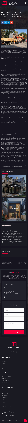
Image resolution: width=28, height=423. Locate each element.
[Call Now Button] (25, 420)
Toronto (3, 390)
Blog (3, 366)
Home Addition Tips (15, 19)
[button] (14, 332)
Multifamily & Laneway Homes (8, 384)
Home (3, 359)
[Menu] (25, 3)
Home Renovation (5, 380)
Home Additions (5, 378)
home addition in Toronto (15, 163)
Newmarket (4, 395)
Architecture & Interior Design (8, 374)
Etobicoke (4, 401)
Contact (3, 368)
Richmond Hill (5, 393)
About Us (4, 361)
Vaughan (4, 391)
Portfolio (4, 365)
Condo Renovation (6, 382)
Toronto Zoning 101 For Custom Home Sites (12, 239)
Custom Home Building (7, 376)
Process (3, 363)
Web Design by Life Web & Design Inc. (15, 421)
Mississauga (4, 397)
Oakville (3, 402)
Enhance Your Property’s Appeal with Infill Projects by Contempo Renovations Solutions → (20, 263)
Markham (4, 399)
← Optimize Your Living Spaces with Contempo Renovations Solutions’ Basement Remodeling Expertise (7, 263)
